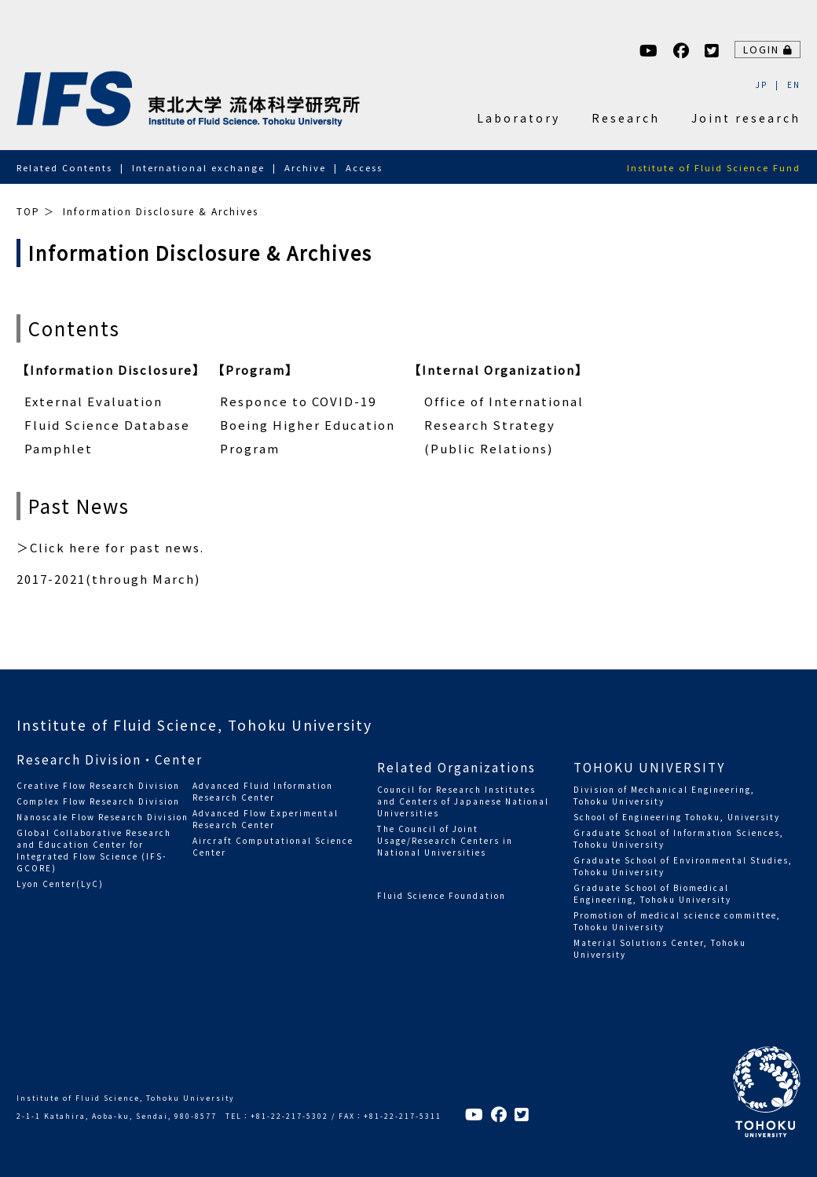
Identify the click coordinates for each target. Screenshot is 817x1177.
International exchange (198, 167)
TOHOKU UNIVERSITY (649, 767)
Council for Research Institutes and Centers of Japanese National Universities (463, 801)
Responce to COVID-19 (298, 401)
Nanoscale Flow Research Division (102, 817)
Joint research (746, 118)
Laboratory (518, 118)
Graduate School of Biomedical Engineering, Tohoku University (652, 893)
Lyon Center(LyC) (60, 883)
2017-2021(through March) (108, 578)
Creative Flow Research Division (98, 785)
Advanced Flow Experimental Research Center (265, 818)
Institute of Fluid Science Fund (714, 167)
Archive (305, 167)
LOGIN (768, 49)
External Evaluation (93, 401)
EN (794, 84)
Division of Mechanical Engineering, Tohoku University (664, 795)
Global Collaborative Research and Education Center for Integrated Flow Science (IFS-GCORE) (93, 850)
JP (762, 84)
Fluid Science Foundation (441, 895)
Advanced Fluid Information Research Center (262, 791)
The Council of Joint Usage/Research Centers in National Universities (445, 840)
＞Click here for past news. (110, 547)
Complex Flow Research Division (98, 801)
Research (626, 118)
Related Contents (64, 167)
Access (364, 167)
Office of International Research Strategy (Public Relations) (504, 424)
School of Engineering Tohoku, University (676, 817)
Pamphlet (58, 448)
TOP (28, 211)
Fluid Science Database (107, 424)
